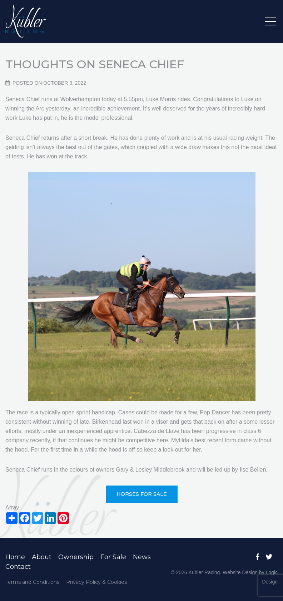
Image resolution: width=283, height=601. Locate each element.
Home (15, 557)
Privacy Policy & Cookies (96, 582)
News (142, 557)
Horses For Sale (141, 494)
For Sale (113, 557)
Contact (18, 567)
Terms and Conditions (32, 582)
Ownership (76, 557)
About (41, 557)
